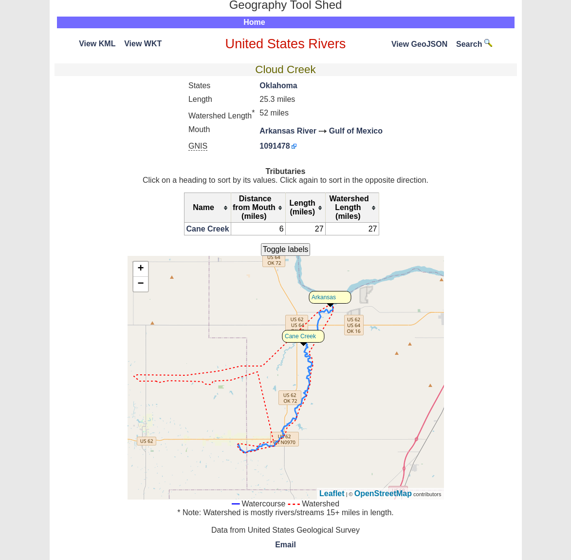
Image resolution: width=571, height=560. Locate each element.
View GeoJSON (419, 44)
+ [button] (140, 269)
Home (254, 22)
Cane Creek (207, 229)
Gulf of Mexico (356, 131)
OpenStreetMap (383, 493)
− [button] (140, 284)
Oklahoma (278, 85)
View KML (97, 43)
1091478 (274, 146)
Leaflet (332, 493)
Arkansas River (287, 131)
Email (285, 545)
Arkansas (324, 297)
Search (474, 44)
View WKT (143, 43)
